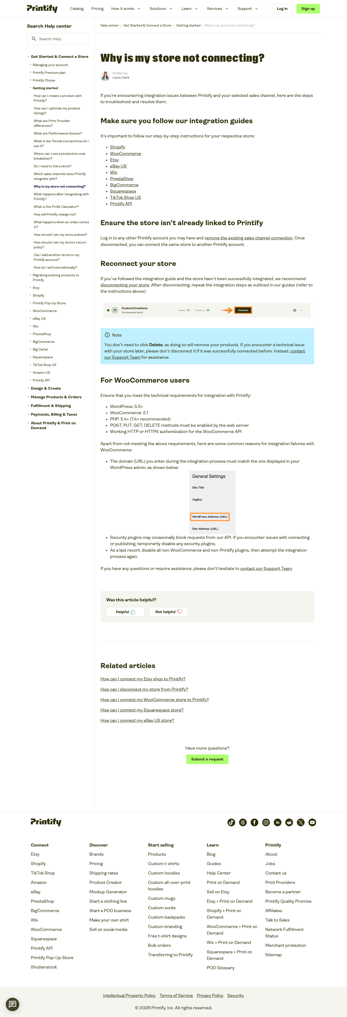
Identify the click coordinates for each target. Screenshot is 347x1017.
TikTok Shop (43, 873)
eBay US (39, 318)
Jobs (270, 863)
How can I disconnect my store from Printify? (144, 689)
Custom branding (165, 926)
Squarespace (43, 357)
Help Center (219, 873)
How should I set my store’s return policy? (60, 244)
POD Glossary (220, 967)
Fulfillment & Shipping (51, 405)
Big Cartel (40, 349)
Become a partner (283, 891)
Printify (109, 25)
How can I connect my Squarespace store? (142, 710)
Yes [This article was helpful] (125, 612)
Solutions (158, 8)
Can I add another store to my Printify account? (56, 257)
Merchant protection (285, 945)
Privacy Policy (210, 995)
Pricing (97, 8)
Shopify (38, 295)
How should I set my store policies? (60, 235)
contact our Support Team (266, 568)
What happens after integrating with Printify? (61, 196)
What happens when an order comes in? (61, 224)
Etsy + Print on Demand (230, 901)
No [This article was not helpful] (168, 612)
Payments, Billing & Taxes (54, 414)
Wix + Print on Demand (229, 942)
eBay (35, 891)
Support (245, 8)
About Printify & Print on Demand (53, 425)
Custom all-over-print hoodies (169, 885)
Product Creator (105, 882)
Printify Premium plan (49, 73)
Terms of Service (176, 995)
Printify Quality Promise (288, 901)
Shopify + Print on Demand (224, 914)
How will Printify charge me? (55, 214)
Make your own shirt (109, 920)
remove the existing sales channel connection (249, 238)
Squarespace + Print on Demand (229, 955)
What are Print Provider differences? (52, 123)
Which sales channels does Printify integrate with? (60, 176)
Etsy (36, 288)
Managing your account (50, 65)
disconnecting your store (124, 285)
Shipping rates (103, 873)
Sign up (308, 8)
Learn (186, 8)
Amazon (39, 882)
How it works (122, 8)
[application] (12, 1004)
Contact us (276, 873)
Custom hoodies (164, 873)
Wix (35, 326)
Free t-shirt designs (167, 936)
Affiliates (273, 910)
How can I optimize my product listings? (57, 110)
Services (214, 8)
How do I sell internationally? (55, 267)
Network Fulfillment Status (284, 932)
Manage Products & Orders (56, 397)
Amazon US (41, 372)
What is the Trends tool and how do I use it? (61, 143)
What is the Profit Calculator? (56, 207)
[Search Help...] (58, 39)
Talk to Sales (277, 920)
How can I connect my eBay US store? (137, 720)
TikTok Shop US (44, 365)
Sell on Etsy (218, 891)
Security (235, 995)
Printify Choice (44, 80)
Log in (282, 8)
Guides (214, 863)
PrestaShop (42, 334)
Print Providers (280, 882)
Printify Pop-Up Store (49, 303)
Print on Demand (223, 882)
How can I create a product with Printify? (58, 98)
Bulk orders (159, 945)
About (271, 854)
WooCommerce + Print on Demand (232, 930)
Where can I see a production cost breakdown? (60, 156)
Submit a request (207, 759)
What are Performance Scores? (58, 133)
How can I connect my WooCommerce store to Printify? (154, 699)
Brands (96, 854)
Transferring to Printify (170, 954)
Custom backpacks (166, 917)
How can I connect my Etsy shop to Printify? (143, 679)
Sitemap (273, 954)
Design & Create (46, 388)
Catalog (77, 8)
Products (157, 854)
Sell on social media (108, 929)
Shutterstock (44, 967)
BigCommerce (44, 342)
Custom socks (162, 907)
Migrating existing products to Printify (56, 277)
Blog (211, 854)
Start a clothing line (108, 901)
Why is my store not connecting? (60, 186)
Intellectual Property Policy (129, 995)
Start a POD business (110, 910)
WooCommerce (45, 311)
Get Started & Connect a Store (59, 56)
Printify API (41, 380)
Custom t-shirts (163, 863)
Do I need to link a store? (53, 166)
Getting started (45, 88)
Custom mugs (161, 898)
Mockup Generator (108, 891)
